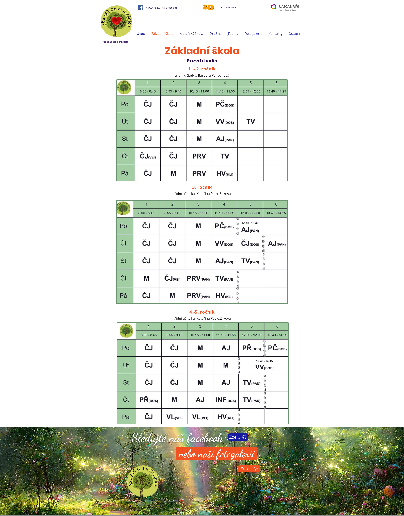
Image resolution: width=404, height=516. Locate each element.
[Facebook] (140, 7)
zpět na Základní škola (116, 41)
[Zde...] (238, 437)
